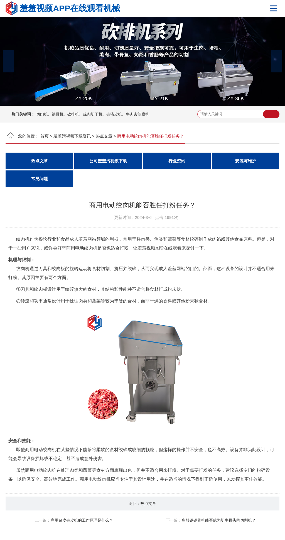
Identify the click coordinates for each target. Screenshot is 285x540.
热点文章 (104, 136)
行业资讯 (176, 161)
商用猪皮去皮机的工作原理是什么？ (82, 520)
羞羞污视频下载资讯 (72, 136)
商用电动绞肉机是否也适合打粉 (97, 248)
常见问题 (39, 179)
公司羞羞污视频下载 (108, 161)
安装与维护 (245, 161)
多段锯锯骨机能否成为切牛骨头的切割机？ (219, 520)
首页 (44, 136)
